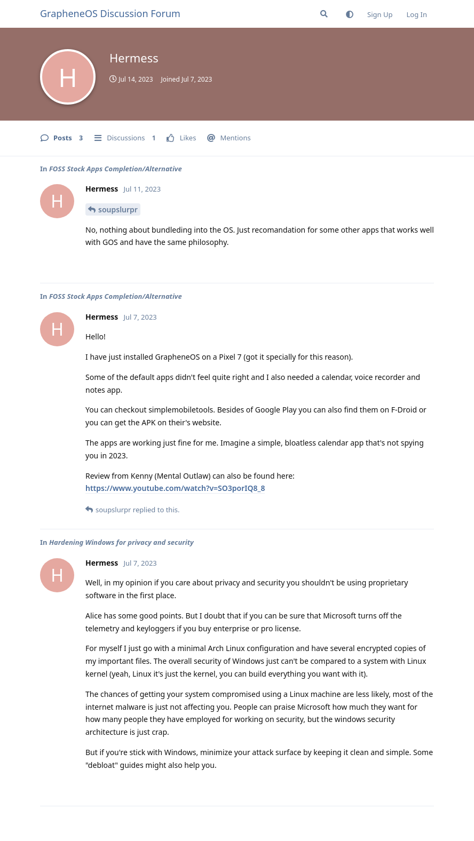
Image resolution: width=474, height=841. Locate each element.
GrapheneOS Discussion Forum (110, 13)
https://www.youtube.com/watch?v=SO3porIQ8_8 (175, 488)
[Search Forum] (324, 13)
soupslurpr (118, 209)
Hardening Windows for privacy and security (121, 542)
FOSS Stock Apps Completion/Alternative (115, 168)
